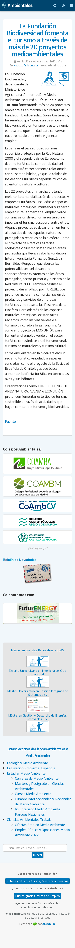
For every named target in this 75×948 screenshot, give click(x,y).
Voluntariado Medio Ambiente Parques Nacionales (37, 811)
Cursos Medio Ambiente (33, 793)
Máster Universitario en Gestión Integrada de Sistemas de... (37, 693)
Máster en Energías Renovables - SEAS (37, 650)
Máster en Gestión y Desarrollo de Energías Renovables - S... (37, 717)
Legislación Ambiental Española (31, 768)
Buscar (37, 854)
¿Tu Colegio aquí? (37, 548)
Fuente (10, 421)
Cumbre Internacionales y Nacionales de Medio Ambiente (43, 801)
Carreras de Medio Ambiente (37, 778)
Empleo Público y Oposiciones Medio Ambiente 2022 (42, 832)
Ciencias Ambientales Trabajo (29, 819)
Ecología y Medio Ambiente (27, 763)
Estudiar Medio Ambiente (26, 773)
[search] (35, 848)
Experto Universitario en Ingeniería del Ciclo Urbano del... (37, 672)
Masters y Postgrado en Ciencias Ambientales (39, 786)
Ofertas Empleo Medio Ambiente (40, 824)
